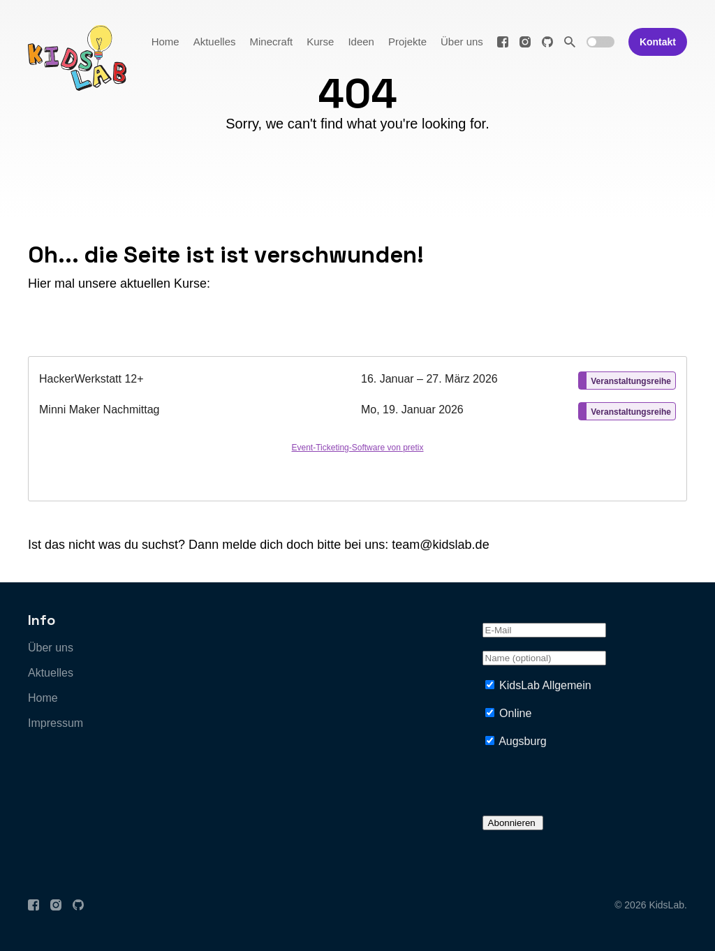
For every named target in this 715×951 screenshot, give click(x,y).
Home (165, 41)
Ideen (361, 41)
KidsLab (666, 905)
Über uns (462, 41)
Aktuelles (214, 41)
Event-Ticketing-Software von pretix (358, 447)
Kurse (320, 41)
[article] (357, 428)
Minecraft (271, 41)
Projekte (407, 41)
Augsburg (523, 741)
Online (515, 713)
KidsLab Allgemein (545, 685)
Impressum (55, 723)
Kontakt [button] (658, 41)
